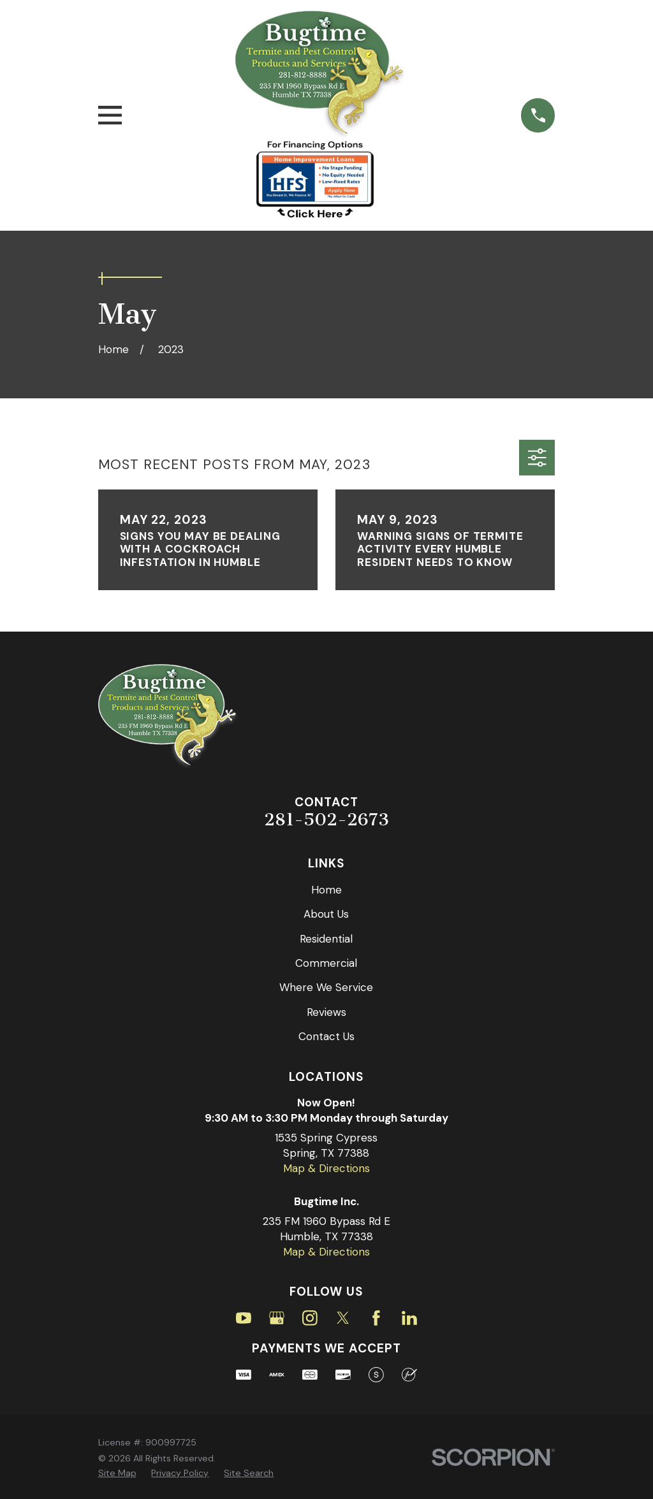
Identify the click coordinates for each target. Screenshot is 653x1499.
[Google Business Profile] (276, 1318)
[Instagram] (310, 1318)
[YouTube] (243, 1318)
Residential (326, 939)
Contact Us (326, 1036)
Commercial (326, 963)
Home (326, 890)
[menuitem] (117, 1473)
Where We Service (326, 987)
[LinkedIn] (409, 1318)
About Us (326, 914)
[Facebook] (376, 1318)
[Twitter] (343, 1318)
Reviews (326, 1012)
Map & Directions (326, 1168)
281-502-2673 (326, 819)
